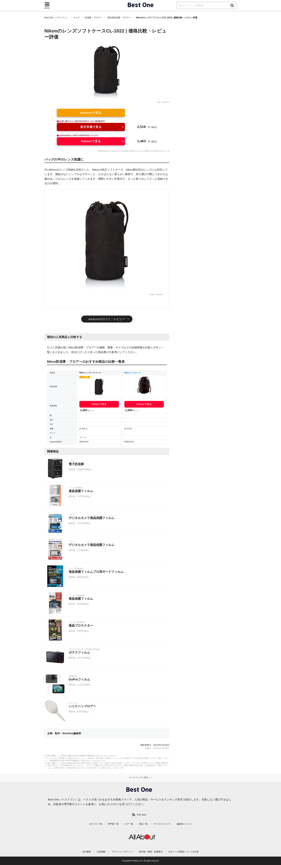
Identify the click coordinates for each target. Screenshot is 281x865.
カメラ (76, 17)
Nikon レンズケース (132, 373)
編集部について (184, 824)
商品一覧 (143, 824)
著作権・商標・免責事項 (151, 851)
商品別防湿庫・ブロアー (119, 17)
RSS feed (141, 815)
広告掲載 (101, 851)
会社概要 (86, 851)
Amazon (165, 102)
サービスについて (162, 824)
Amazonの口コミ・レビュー (106, 319)
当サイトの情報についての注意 (183, 851)
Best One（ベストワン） (56, 17)
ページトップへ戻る (138, 777)
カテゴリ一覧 (95, 824)
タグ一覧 (129, 824)
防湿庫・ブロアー (93, 17)
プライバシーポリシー (122, 851)
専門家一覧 (113, 824)
